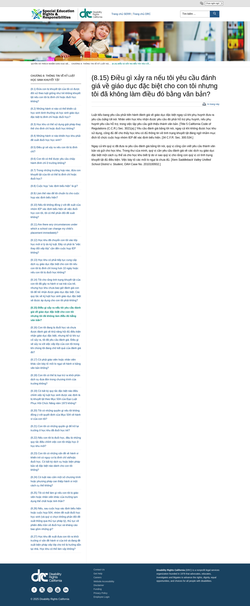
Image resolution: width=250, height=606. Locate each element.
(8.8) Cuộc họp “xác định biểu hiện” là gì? (54, 186)
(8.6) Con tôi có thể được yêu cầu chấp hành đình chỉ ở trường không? (53, 160)
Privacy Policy (100, 593)
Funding (98, 589)
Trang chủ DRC (142, 14)
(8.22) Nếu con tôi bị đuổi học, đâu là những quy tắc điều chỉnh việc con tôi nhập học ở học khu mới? (56, 441)
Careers (98, 577)
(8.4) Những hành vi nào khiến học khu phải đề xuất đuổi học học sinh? (56, 137)
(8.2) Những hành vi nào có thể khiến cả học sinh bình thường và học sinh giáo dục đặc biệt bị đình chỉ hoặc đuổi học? (55, 112)
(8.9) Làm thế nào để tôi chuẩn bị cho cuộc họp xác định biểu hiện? (55, 195)
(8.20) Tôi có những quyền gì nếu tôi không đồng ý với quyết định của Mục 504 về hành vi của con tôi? (56, 414)
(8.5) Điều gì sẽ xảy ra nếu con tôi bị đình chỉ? (54, 149)
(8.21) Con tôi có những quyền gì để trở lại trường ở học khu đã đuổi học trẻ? (55, 428)
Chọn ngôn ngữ (212, 3)
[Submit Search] (214, 14)
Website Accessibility (104, 581)
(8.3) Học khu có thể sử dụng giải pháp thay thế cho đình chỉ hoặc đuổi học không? (56, 126)
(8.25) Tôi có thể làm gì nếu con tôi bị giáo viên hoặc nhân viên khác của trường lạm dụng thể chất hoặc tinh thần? (54, 496)
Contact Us (99, 569)
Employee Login (102, 597)
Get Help (98, 573)
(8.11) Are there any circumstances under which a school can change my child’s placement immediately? (54, 228)
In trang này (213, 104)
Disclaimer (99, 585)
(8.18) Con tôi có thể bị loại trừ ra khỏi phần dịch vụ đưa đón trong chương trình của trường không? (55, 379)
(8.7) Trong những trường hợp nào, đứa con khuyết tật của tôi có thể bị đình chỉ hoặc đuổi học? (56, 174)
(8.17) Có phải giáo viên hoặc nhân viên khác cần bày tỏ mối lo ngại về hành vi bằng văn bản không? (56, 363)
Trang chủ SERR (121, 14)
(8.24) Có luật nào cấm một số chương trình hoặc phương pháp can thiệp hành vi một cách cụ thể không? (56, 481)
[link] (90, 17)
